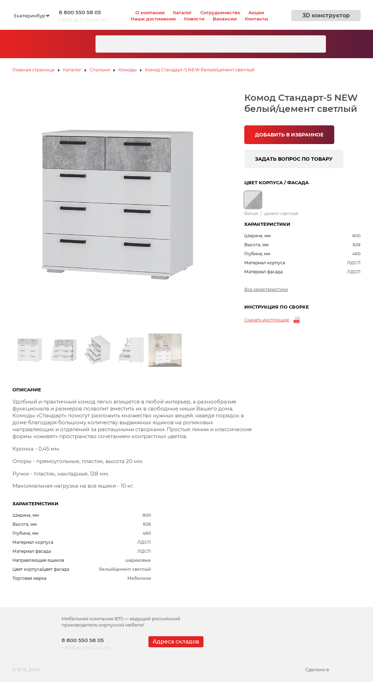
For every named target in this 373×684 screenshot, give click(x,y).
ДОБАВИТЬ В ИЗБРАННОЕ (289, 135)
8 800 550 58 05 (80, 12)
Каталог (182, 12)
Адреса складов (176, 641)
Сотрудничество (220, 12)
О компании (150, 12)
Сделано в (333, 669)
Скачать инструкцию (266, 319)
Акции (256, 12)
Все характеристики (266, 289)
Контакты (256, 18)
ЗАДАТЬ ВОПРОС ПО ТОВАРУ (294, 159)
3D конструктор (326, 15)
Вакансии (225, 18)
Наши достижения (153, 18)
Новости (194, 18)
